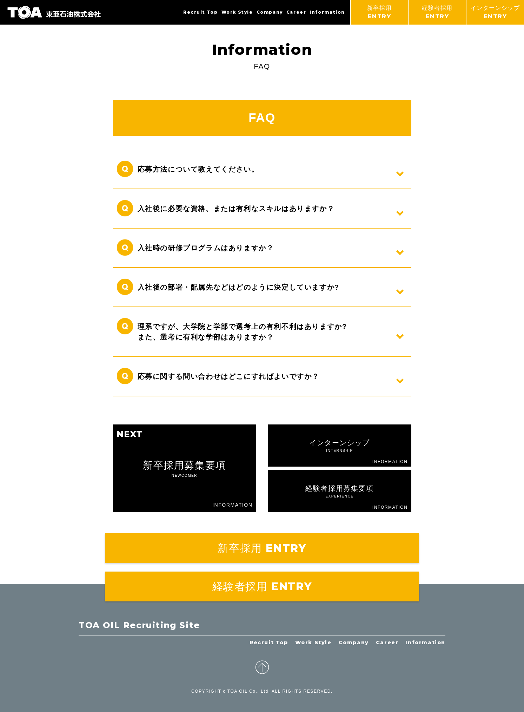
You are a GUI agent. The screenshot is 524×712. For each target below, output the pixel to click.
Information (327, 12)
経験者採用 (437, 13)
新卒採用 (379, 13)
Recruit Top (200, 12)
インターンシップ (495, 13)
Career (296, 12)
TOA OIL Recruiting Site (139, 625)
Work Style (237, 12)
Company (270, 12)
